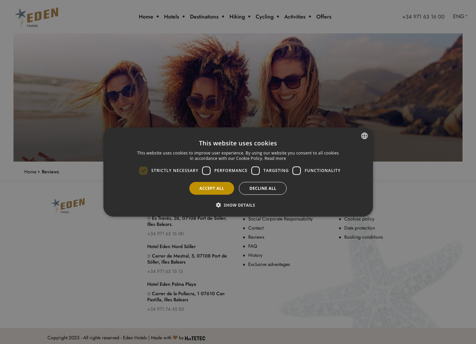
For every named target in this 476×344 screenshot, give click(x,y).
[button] (238, 204)
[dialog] (238, 172)
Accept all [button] (211, 188)
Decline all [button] (262, 188)
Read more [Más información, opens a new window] (275, 158)
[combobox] (364, 136)
